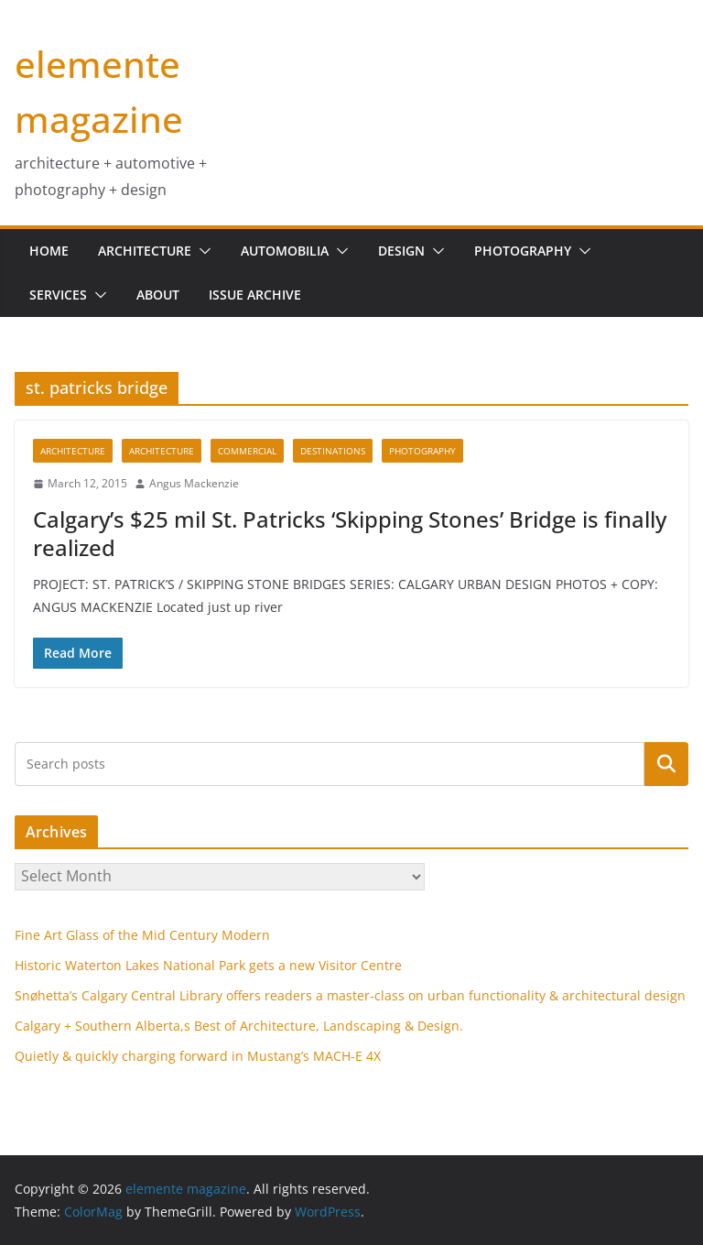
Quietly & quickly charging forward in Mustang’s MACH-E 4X (198, 1056)
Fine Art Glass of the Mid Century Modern (142, 935)
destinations (332, 450)
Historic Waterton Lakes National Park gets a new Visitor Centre (208, 965)
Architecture (144, 250)
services (58, 294)
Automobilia (285, 250)
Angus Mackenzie (194, 483)
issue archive (255, 294)
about (157, 294)
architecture (72, 450)
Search (666, 763)
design (401, 250)
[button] (201, 251)
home (49, 250)
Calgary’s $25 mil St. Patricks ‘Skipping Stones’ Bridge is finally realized (349, 533)
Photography (522, 250)
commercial (247, 450)
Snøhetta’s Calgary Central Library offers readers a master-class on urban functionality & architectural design (350, 995)
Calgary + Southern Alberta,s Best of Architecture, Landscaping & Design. (239, 1025)
